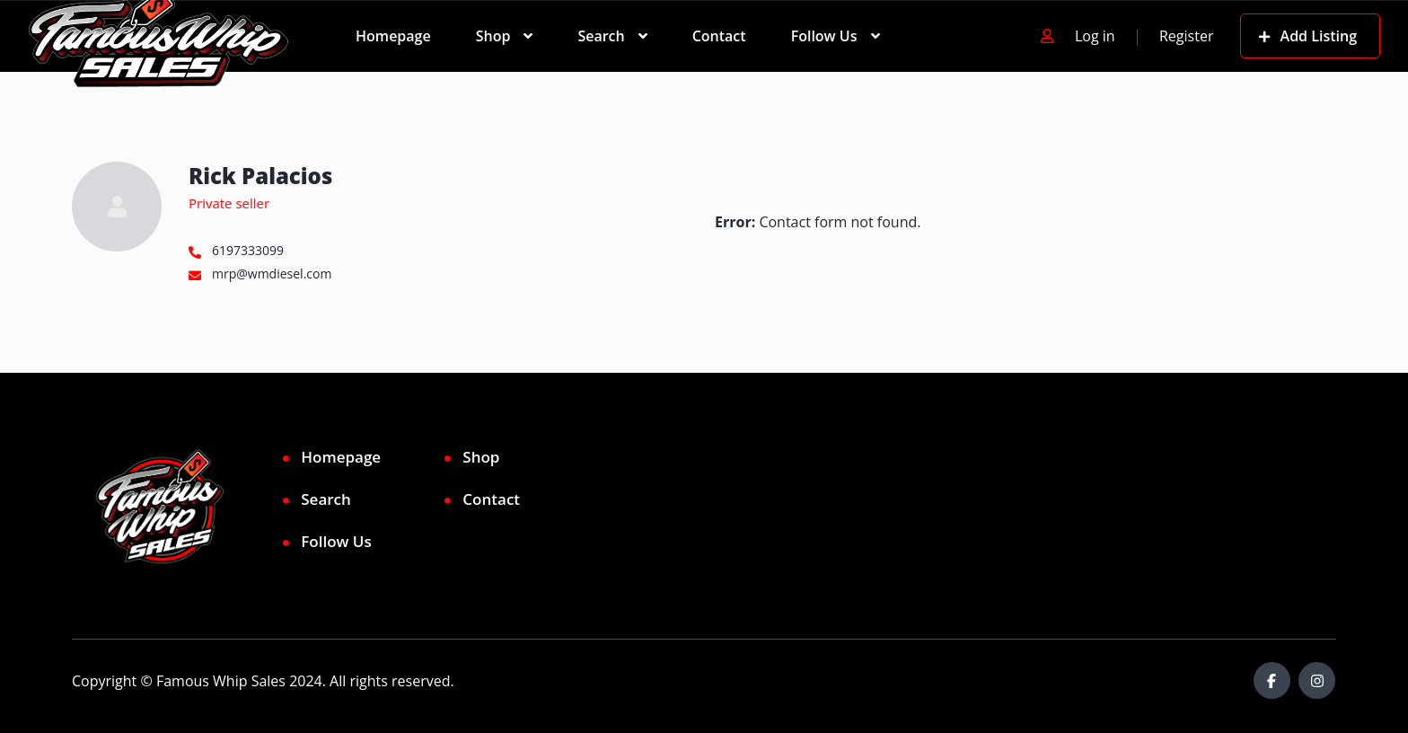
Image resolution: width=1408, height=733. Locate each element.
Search (600, 36)
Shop (493, 36)
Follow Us (824, 36)
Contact (719, 36)
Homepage (393, 36)
